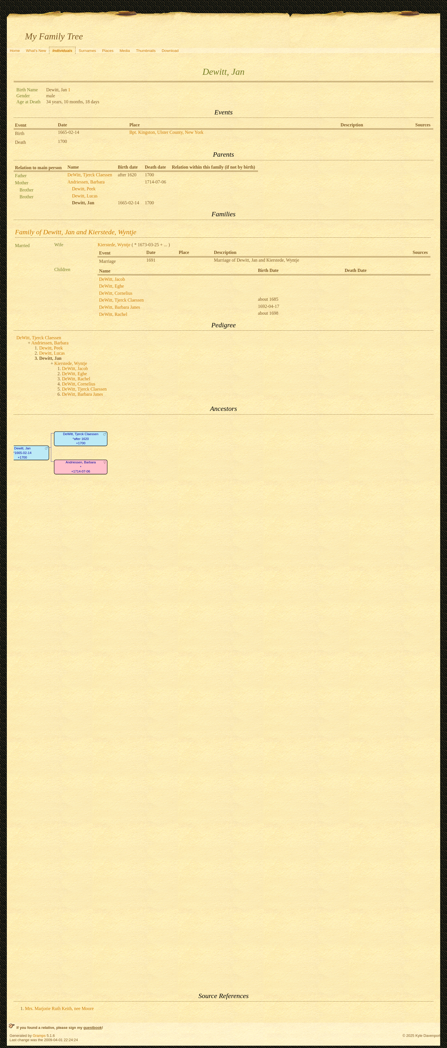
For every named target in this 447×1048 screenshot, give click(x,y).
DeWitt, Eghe (111, 286)
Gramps (39, 1035)
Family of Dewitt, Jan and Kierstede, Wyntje (76, 232)
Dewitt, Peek (84, 188)
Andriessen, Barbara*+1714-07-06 (81, 466)
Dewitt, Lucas (85, 195)
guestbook (92, 1027)
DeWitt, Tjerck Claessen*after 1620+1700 (80, 438)
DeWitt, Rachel (113, 314)
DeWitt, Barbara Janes (119, 307)
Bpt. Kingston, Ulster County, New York (166, 132)
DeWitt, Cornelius (115, 293)
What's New (36, 51)
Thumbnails (146, 51)
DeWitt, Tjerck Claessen (90, 174)
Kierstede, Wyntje (113, 244)
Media (124, 51)
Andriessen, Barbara (86, 181)
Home (15, 51)
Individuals (62, 51)
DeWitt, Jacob (112, 279)
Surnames (87, 51)
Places (107, 51)
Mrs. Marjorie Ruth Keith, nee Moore (59, 1008)
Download (170, 51)
